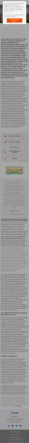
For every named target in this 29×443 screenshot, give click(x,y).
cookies (12, 11)
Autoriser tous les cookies (14, 20)
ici (15, 16)
